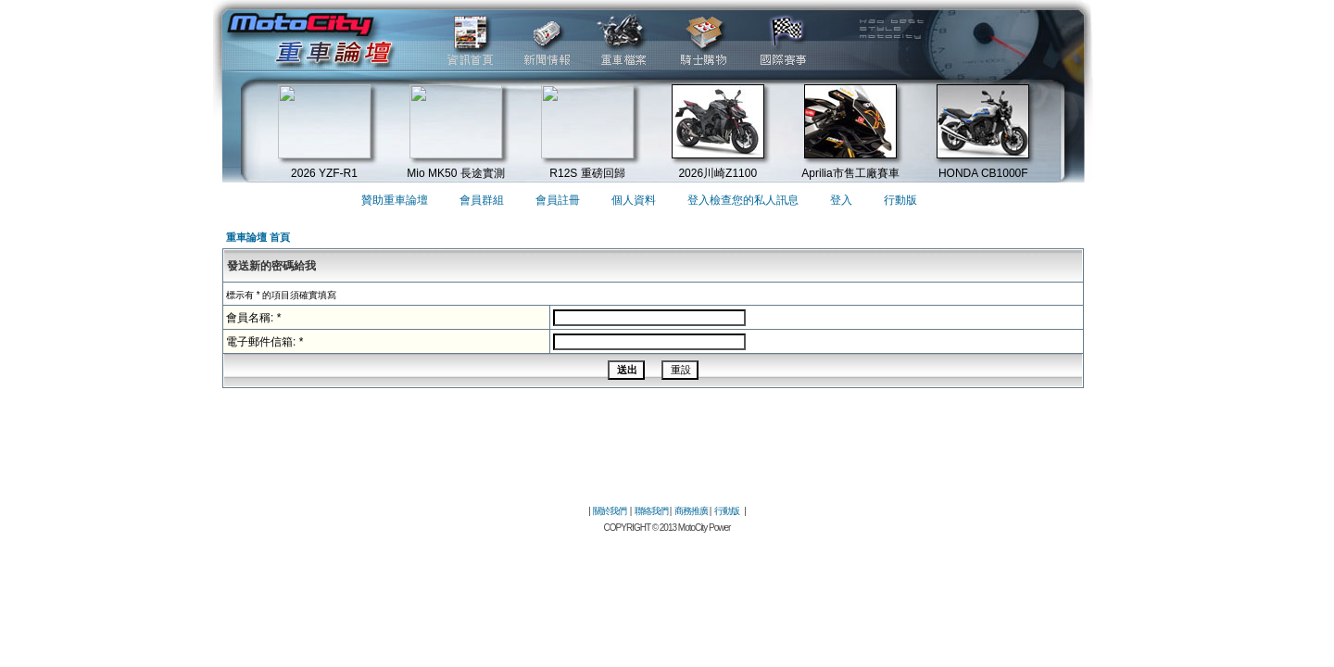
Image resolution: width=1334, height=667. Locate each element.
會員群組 (481, 200)
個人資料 (633, 200)
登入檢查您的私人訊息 (743, 200)
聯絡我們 (651, 511)
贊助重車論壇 (394, 200)
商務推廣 (691, 511)
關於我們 (609, 511)
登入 (841, 200)
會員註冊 (557, 200)
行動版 (900, 200)
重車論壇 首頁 (258, 237)
